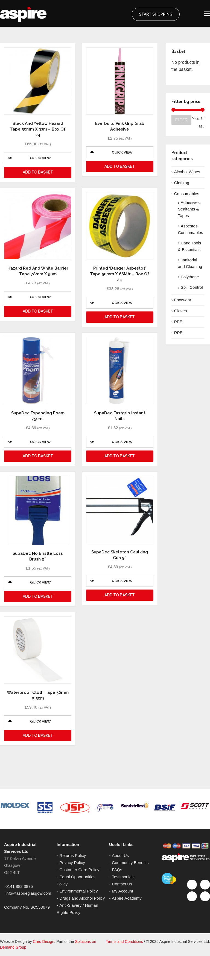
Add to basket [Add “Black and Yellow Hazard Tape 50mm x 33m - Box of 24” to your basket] (38, 172)
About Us (120, 855)
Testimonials (123, 876)
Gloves (180, 310)
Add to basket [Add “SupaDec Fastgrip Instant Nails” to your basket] (119, 456)
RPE (178, 332)
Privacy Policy (72, 862)
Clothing (181, 182)
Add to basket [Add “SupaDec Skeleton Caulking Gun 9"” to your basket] (119, 595)
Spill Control (192, 287)
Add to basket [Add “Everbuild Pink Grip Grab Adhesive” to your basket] (119, 166)
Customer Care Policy (79, 869)
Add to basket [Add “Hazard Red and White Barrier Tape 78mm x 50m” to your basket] (38, 311)
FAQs (117, 869)
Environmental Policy (78, 891)
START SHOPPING (156, 14)
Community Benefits (130, 862)
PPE (178, 321)
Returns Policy (72, 855)
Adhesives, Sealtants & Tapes (189, 209)
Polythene (190, 277)
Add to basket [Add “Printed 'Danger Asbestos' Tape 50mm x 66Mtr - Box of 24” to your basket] (119, 317)
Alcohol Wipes (187, 171)
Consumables (186, 193)
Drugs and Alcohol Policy (82, 898)
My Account (122, 891)
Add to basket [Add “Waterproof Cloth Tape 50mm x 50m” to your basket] (38, 735)
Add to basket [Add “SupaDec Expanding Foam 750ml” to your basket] (38, 456)
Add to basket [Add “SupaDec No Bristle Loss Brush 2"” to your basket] (38, 596)
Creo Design (43, 941)
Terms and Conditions (124, 941)
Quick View (29, 158)
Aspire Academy (126, 898)
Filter (181, 119)
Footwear (182, 300)
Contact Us (122, 884)
